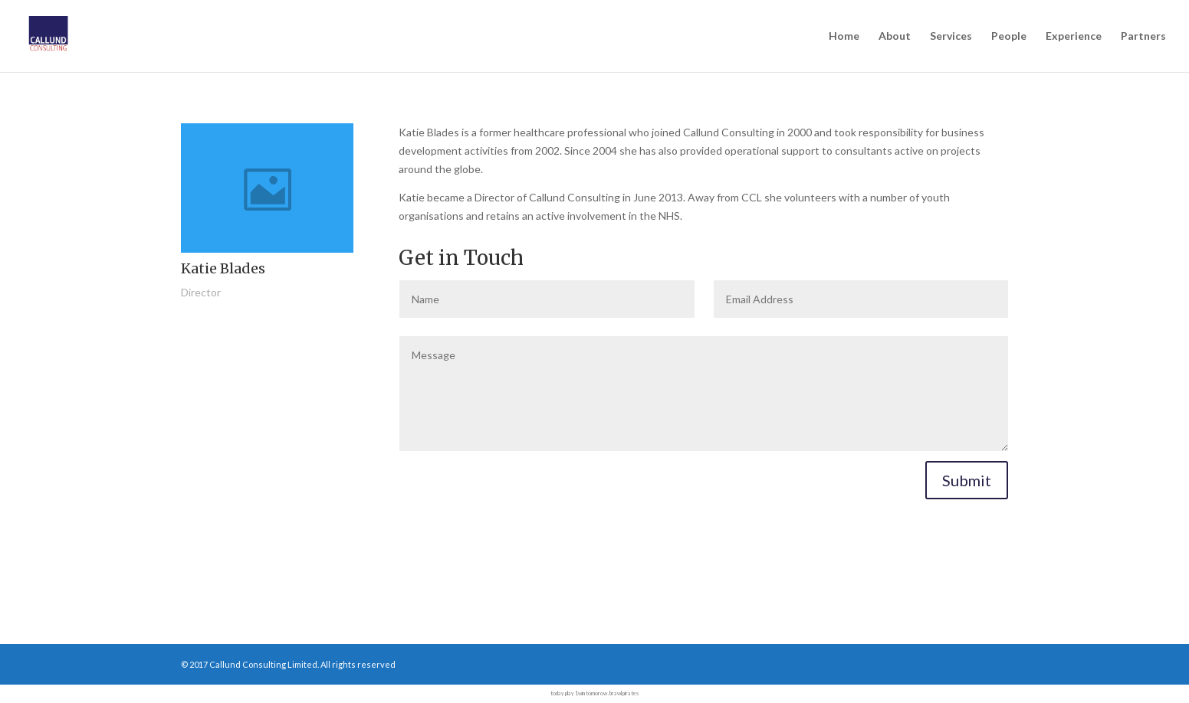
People (1008, 36)
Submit (966, 480)
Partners (1143, 36)
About (895, 36)
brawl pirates (624, 693)
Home (844, 36)
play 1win (575, 693)
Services (951, 36)
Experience (1074, 36)
